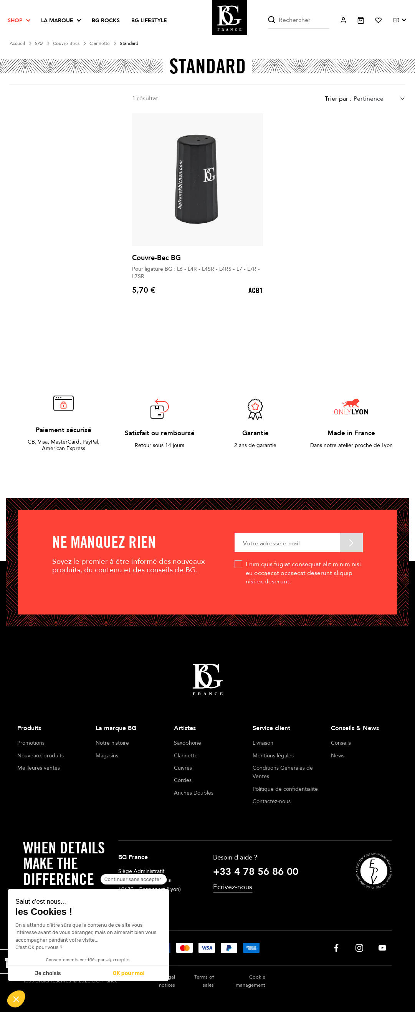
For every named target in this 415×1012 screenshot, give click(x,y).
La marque (57, 20)
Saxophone (187, 743)
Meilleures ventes (38, 768)
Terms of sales (204, 981)
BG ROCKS (106, 20)
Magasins (107, 755)
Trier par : (338, 98)
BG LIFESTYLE (149, 20)
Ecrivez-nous (232, 887)
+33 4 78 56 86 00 (255, 872)
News (337, 755)
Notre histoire (112, 743)
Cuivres (183, 768)
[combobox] (379, 99)
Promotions (31, 743)
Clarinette (186, 755)
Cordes (183, 780)
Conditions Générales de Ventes (283, 772)
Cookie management (250, 981)
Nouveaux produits (40, 755)
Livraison (263, 743)
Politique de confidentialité (285, 789)
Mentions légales (273, 755)
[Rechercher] (298, 20)
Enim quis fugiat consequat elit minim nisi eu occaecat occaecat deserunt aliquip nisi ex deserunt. (303, 573)
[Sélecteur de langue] (399, 20)
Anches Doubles (193, 793)
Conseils (341, 743)
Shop (15, 20)
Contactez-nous (272, 801)
